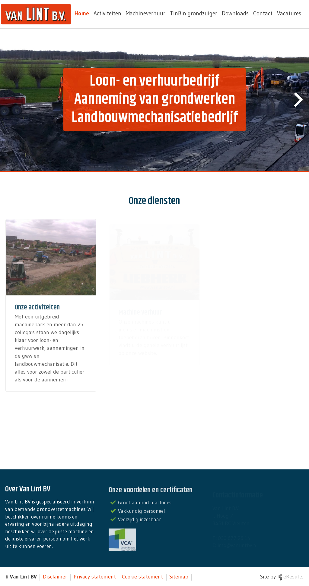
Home (82, 13)
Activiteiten (107, 13)
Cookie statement (142, 576)
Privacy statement (95, 576)
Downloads (235, 13)
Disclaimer (55, 576)
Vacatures (289, 13)
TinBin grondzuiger (193, 13)
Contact (262, 13)
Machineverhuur (145, 13)
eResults (293, 576)
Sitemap (178, 576)
